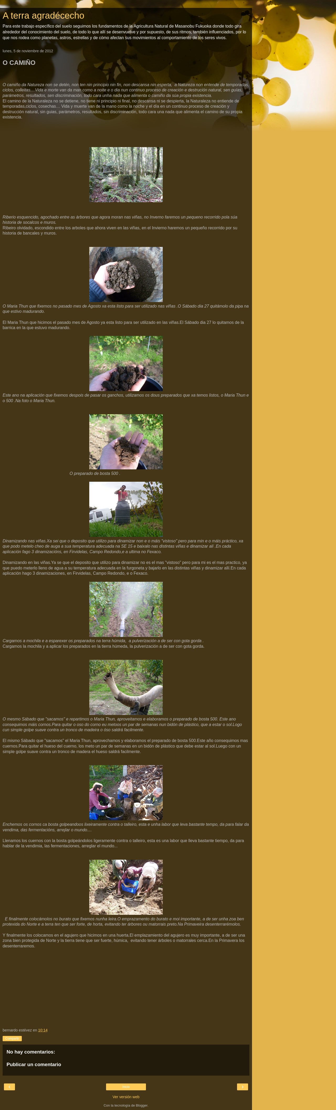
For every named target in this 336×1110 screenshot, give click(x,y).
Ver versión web (126, 1097)
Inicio (126, 1087)
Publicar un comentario (34, 1064)
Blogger (142, 1105)
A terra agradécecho (43, 15)
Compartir (12, 1038)
